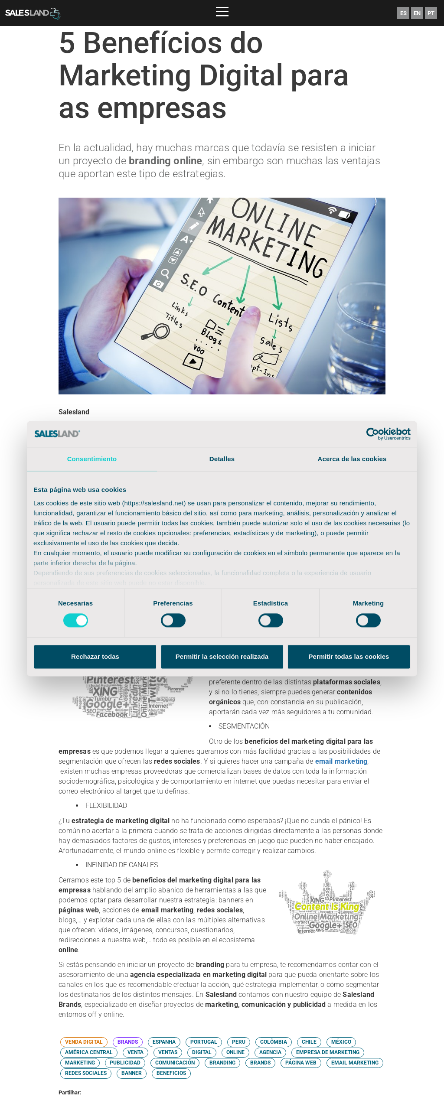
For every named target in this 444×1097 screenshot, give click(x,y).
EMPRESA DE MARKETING (327, 1052)
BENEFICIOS (171, 1073)
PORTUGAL (203, 1042)
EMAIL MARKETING (355, 1063)
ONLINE (235, 1052)
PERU (238, 1042)
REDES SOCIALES (86, 1073)
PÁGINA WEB (301, 1063)
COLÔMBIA (273, 1042)
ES (403, 13)
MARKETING (80, 1063)
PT (431, 13)
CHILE (309, 1042)
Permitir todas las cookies (349, 656)
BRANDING (222, 1063)
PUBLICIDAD (125, 1063)
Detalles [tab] (222, 458)
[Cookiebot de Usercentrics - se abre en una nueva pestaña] (373, 433)
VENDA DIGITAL (84, 1042)
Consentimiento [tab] (92, 458)
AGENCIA (270, 1052)
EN (417, 13)
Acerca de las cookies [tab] (352, 458)
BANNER (131, 1073)
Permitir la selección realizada (222, 656)
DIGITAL (202, 1052)
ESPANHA (164, 1042)
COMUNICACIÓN (175, 1063)
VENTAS (167, 1052)
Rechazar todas (95, 656)
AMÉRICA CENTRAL (89, 1052)
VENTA (135, 1052)
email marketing (341, 761)
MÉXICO (341, 1042)
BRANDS (128, 1042)
